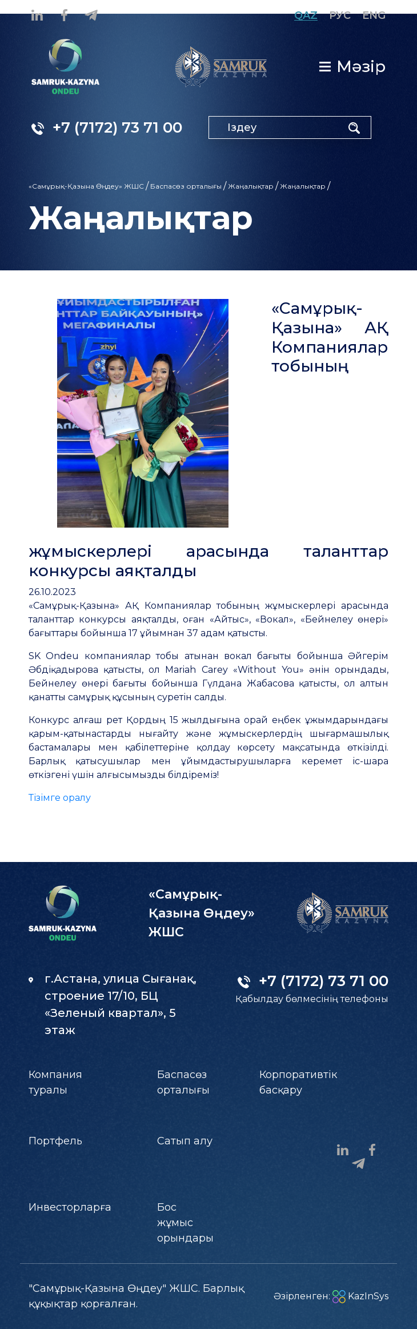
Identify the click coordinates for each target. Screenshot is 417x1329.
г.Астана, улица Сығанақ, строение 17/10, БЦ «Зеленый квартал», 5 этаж (113, 1004)
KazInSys (360, 1296)
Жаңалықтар (251, 186)
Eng (374, 15)
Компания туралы (55, 1082)
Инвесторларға (70, 1207)
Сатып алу (184, 1141)
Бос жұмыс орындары (185, 1222)
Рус (340, 15)
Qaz (306, 15)
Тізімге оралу (60, 797)
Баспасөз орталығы (186, 186)
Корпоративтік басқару (298, 1082)
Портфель (55, 1141)
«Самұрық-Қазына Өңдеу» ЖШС (86, 186)
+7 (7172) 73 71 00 (106, 127)
